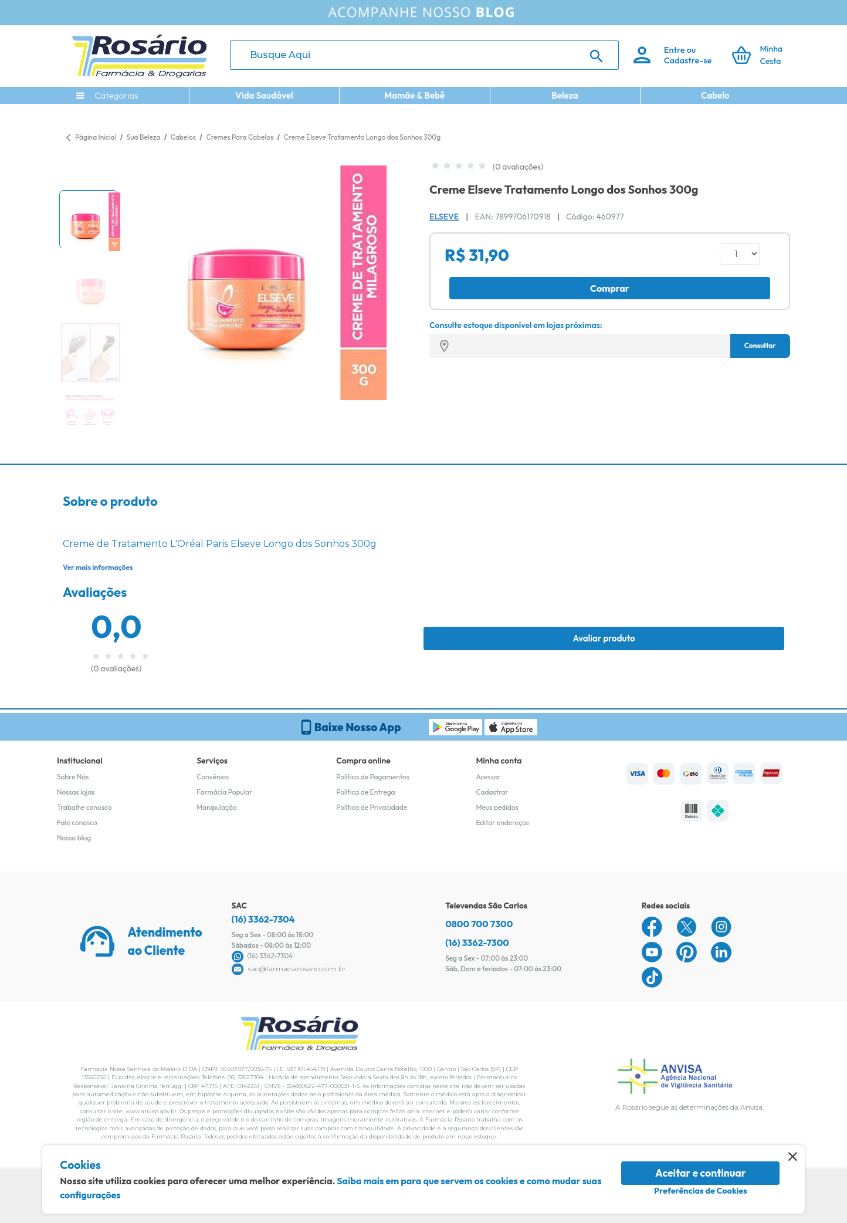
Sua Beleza (144, 137)
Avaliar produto (603, 638)
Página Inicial (95, 137)
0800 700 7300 (479, 924)
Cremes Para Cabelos (240, 137)
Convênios (212, 776)
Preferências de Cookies (700, 1190)
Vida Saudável (264, 95)
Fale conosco (77, 822)
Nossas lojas (76, 792)
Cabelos (184, 137)
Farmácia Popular (224, 792)
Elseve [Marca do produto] (444, 216)
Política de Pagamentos (372, 776)
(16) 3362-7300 (477, 942)
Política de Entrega (365, 792)
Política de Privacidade (371, 807)
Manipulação (216, 807)
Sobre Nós (73, 776)
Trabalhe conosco (84, 807)
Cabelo (715, 95)
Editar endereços (502, 822)
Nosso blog (74, 837)
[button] (88, 219)
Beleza (564, 95)
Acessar (488, 776)
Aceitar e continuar (700, 1173)
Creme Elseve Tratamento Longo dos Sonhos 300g (362, 137)
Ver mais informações (98, 567)
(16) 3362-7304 (263, 919)
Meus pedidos (497, 807)
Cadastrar (492, 792)
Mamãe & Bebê (414, 95)
